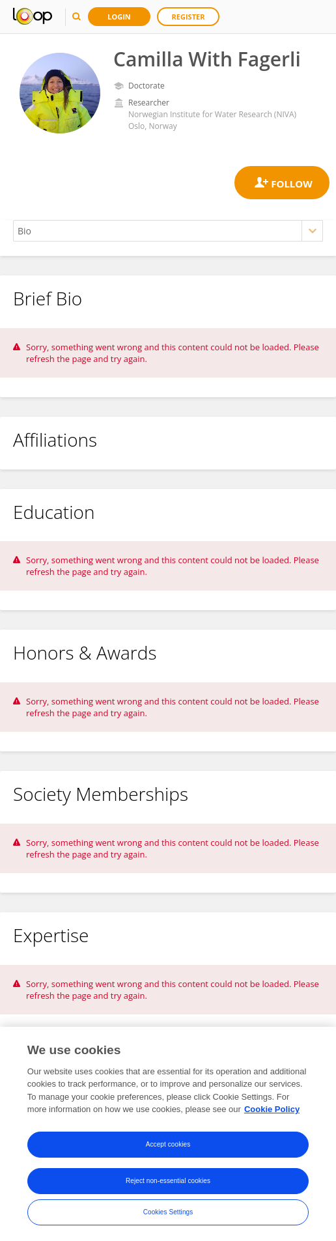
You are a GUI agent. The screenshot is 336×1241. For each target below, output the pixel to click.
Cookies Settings (168, 1212)
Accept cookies (168, 1144)
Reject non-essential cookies (168, 1180)
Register (188, 16)
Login (119, 16)
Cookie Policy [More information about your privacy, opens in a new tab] (272, 1110)
